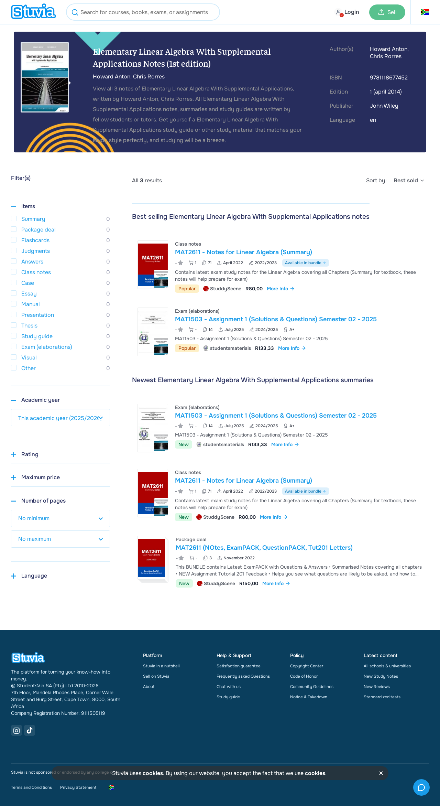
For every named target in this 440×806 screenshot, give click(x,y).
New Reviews (377, 686)
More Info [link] (281, 289)
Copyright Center (306, 666)
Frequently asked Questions (243, 676)
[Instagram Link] (16, 730)
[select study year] (60, 417)
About (148, 686)
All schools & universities (387, 666)
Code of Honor (304, 676)
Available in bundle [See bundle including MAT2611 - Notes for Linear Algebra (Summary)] (305, 263)
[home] (33, 12)
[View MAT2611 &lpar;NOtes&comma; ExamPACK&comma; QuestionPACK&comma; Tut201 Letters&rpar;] (280, 560)
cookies (153, 773)
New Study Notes (381, 676)
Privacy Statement (78, 787)
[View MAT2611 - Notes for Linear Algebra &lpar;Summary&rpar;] (280, 266)
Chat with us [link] (229, 686)
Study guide (228, 697)
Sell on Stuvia (156, 676)
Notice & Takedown (308, 697)
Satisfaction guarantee (239, 666)
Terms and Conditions (31, 787)
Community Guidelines (311, 686)
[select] (409, 180)
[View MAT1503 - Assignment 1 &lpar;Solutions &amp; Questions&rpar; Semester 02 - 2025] (280, 332)
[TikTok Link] (29, 730)
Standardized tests (382, 697)
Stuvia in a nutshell (161, 666)
